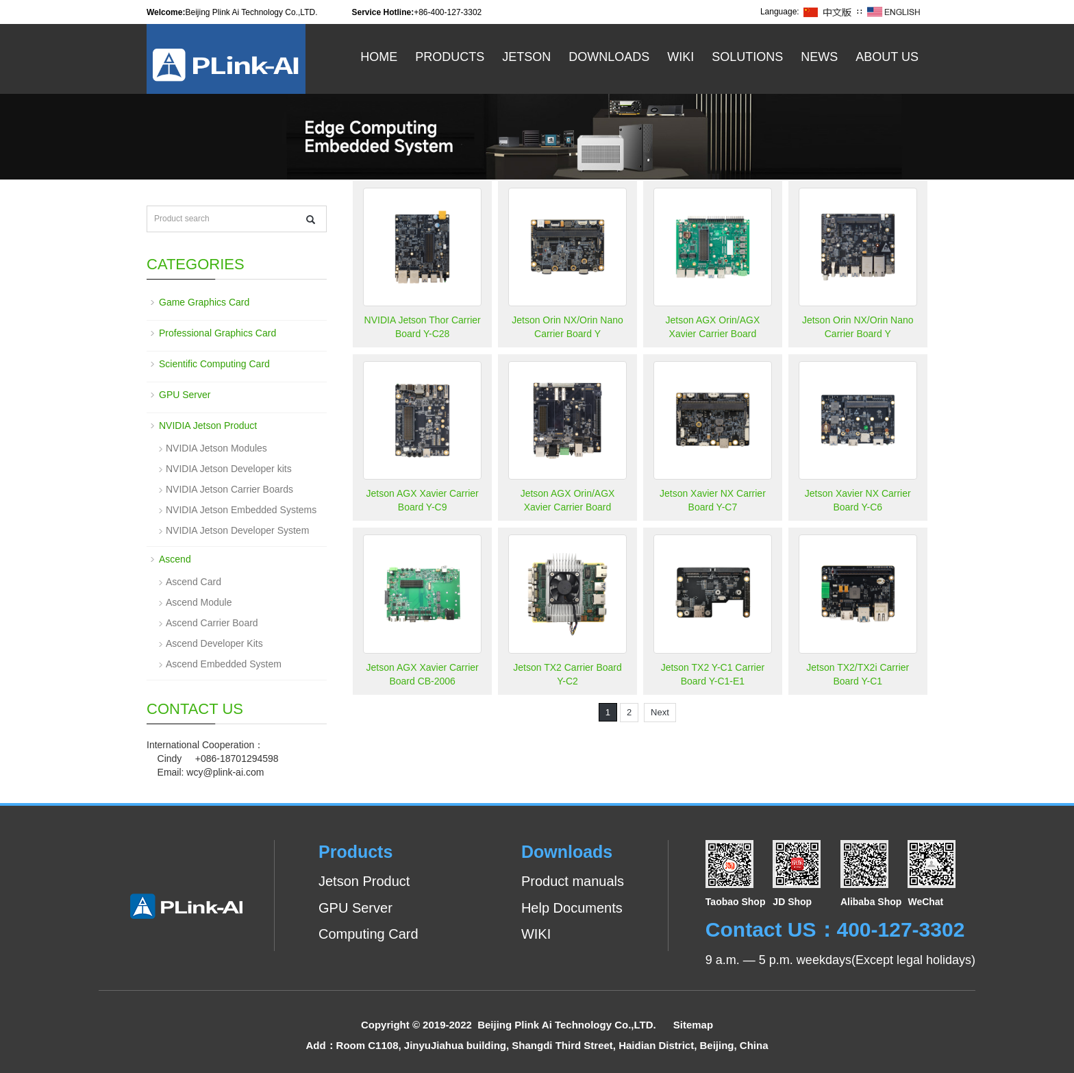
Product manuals (572, 881)
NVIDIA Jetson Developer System (237, 530)
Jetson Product (364, 881)
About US (887, 57)
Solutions (747, 57)
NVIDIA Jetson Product (208, 425)
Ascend (175, 559)
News (819, 57)
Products (449, 57)
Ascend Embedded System (224, 663)
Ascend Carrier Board (212, 622)
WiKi (680, 57)
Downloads (609, 57)
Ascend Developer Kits (214, 643)
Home (378, 57)
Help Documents (572, 907)
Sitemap (693, 1025)
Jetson (526, 57)
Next (660, 712)
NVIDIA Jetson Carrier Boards (229, 489)
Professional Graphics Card (217, 333)
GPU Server (184, 394)
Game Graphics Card (204, 302)
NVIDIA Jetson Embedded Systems (241, 509)
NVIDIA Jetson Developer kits (229, 468)
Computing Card (369, 933)
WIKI (536, 933)
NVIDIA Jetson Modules (216, 448)
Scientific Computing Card (214, 363)
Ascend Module (199, 602)
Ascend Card (193, 581)
